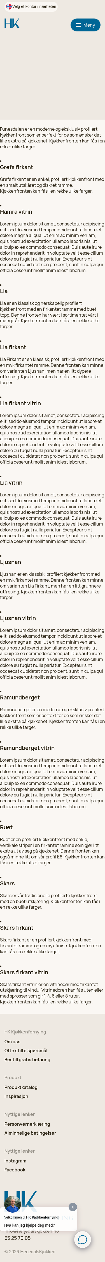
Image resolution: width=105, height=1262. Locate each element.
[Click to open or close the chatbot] (82, 1239)
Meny (85, 25)
